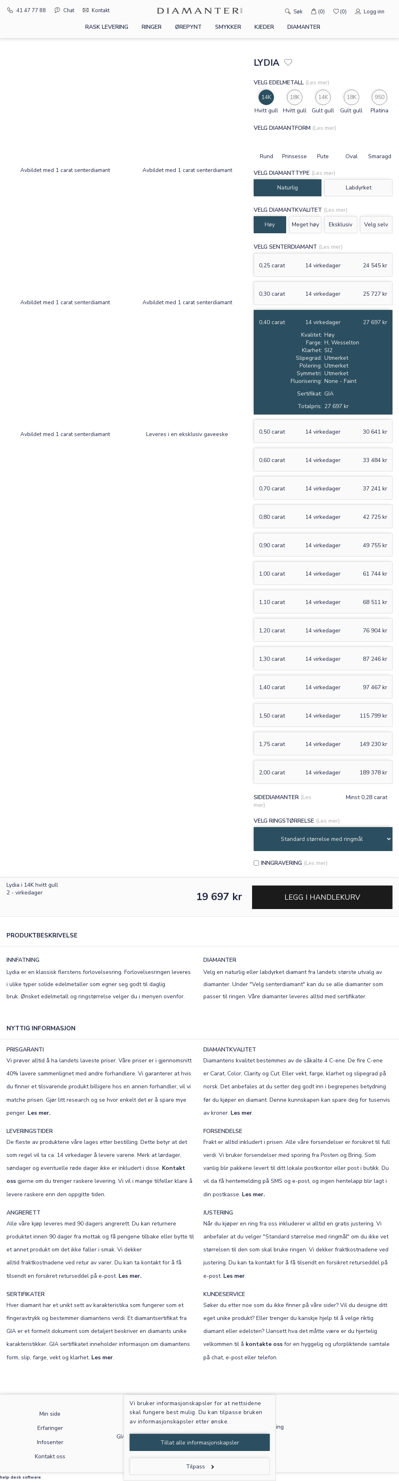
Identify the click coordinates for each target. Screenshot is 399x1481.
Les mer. (39, 1113)
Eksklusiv (340, 224)
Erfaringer (50, 1428)
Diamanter (303, 27)
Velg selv (376, 224)
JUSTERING (218, 1213)
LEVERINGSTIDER (29, 1131)
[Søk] (276, 11)
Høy (270, 224)
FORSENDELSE (222, 1131)
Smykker (228, 27)
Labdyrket (358, 187)
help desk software (20, 1477)
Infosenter (50, 1442)
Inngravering (281, 863)
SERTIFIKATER (25, 1294)
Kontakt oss (50, 1456)
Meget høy (305, 224)
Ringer (152, 27)
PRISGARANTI (25, 1049)
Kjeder (264, 27)
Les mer (241, 1113)
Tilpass (200, 1466)
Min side (49, 1414)
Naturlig (287, 187)
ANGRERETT (23, 1213)
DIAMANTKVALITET (229, 1049)
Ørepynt (188, 27)
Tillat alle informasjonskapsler (199, 1443)
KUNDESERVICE (224, 1294)
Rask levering (106, 27)
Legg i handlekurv (322, 897)
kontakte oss (264, 1344)
